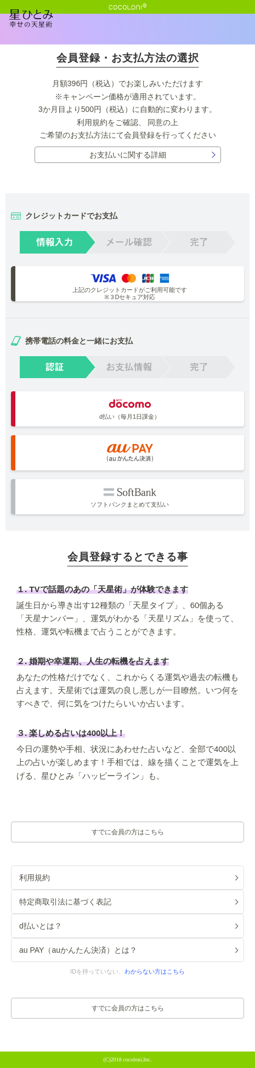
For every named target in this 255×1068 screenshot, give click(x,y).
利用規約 (92, 122)
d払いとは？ (40, 925)
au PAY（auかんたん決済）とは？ (78, 950)
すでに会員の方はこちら (128, 832)
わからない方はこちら (154, 971)
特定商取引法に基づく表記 (65, 901)
